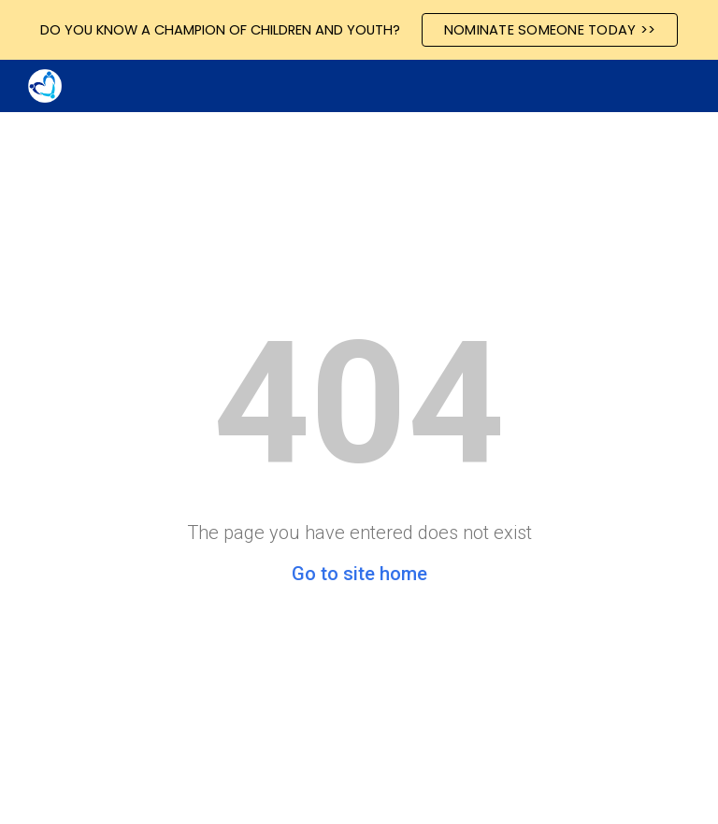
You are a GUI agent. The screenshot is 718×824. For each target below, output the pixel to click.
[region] (359, 30)
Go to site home (359, 573)
